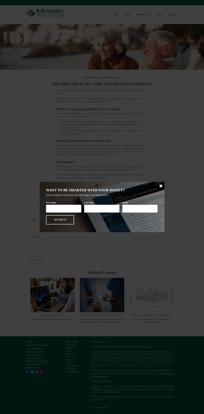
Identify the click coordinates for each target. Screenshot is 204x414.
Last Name (89, 202)
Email (125, 202)
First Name (51, 202)
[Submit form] (60, 219)
